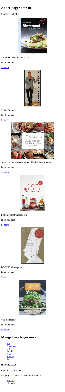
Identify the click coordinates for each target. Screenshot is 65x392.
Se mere (5, 67)
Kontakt (11, 380)
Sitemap (11, 383)
